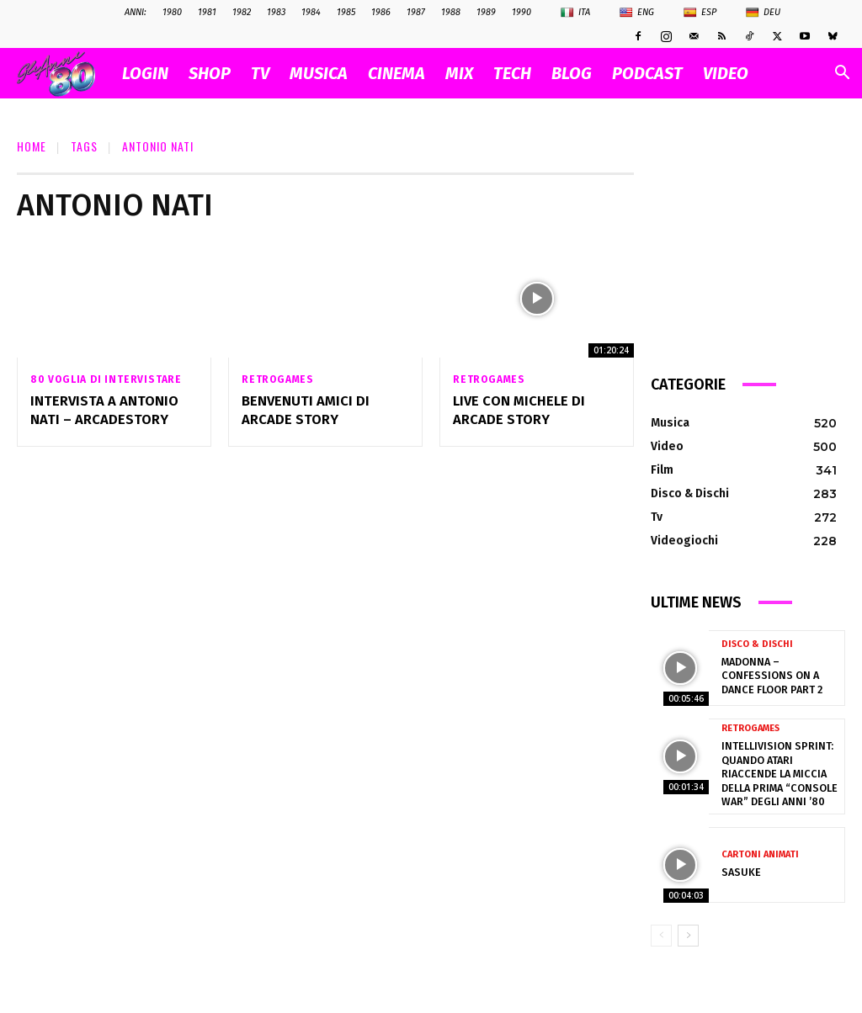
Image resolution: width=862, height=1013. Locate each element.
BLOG (571, 73)
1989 (486, 12)
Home (31, 146)
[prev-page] (661, 931)
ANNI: (135, 12)
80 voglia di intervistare (106, 379)
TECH (512, 73)
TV (260, 73)
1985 (346, 12)
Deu (763, 13)
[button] (842, 74)
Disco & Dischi (757, 645)
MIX (459, 73)
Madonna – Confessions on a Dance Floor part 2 (769, 675)
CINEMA (396, 73)
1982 (241, 12)
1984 (311, 12)
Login (145, 73)
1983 (276, 12)
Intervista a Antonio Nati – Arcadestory (101, 410)
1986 (381, 12)
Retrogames (278, 379)
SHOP (210, 73)
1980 (172, 12)
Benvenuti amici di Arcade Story (303, 410)
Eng (637, 13)
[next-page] (688, 931)
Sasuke (739, 868)
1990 (521, 12)
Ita (575, 13)
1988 (450, 12)
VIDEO (725, 73)
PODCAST (647, 73)
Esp (700, 13)
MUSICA (319, 73)
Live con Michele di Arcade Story (516, 410)
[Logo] (64, 73)
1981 (207, 12)
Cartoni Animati (760, 851)
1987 (416, 12)
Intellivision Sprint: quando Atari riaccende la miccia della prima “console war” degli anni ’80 (776, 772)
